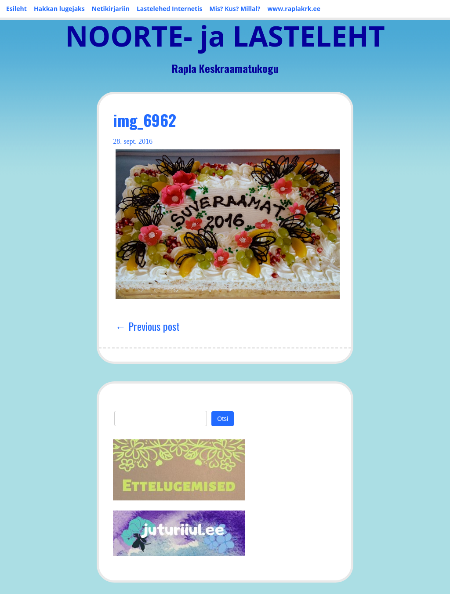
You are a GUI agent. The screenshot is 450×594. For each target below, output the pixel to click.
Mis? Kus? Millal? (234, 8)
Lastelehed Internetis (170, 8)
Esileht (16, 8)
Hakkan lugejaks (59, 8)
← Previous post (147, 326)
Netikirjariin (111, 8)
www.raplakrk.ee (293, 8)
